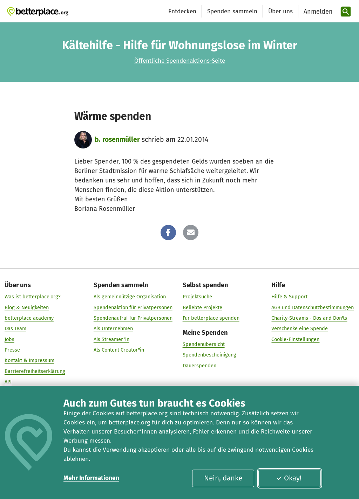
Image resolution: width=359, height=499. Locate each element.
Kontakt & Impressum (29, 361)
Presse (12, 350)
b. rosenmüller (117, 140)
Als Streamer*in (111, 339)
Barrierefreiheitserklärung (35, 371)
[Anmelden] (317, 12)
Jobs (9, 339)
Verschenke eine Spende (299, 329)
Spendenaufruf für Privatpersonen (133, 318)
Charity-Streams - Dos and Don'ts (309, 318)
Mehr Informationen (91, 478)
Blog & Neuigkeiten (27, 307)
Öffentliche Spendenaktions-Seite (179, 60)
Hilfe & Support (289, 297)
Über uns (280, 11)
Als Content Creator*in (119, 350)
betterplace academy (29, 318)
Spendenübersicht (204, 344)
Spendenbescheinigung (209, 355)
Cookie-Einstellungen (295, 339)
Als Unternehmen (113, 329)
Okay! (289, 478)
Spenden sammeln (232, 11)
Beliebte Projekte (202, 307)
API (8, 382)
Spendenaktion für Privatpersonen (133, 307)
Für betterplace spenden (211, 318)
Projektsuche (197, 297)
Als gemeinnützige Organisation (130, 297)
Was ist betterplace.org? (33, 297)
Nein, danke (223, 478)
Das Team (15, 329)
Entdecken (182, 11)
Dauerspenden (199, 365)
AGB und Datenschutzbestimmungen (312, 307)
